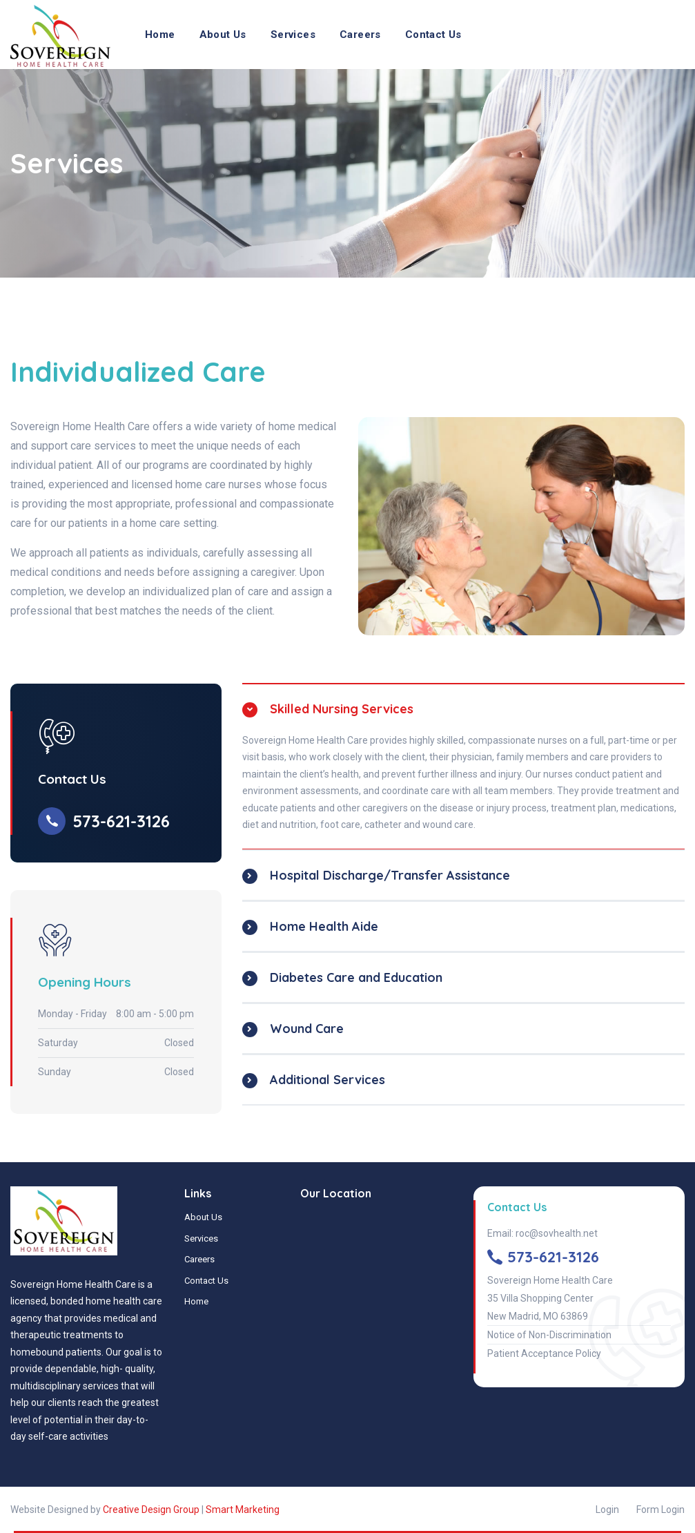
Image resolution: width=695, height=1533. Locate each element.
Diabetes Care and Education (356, 977)
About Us (222, 34)
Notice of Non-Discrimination (549, 1334)
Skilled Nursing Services (341, 709)
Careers (360, 34)
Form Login (660, 1509)
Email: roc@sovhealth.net (542, 1233)
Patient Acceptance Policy (544, 1353)
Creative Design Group (151, 1509)
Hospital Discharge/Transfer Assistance (390, 875)
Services (293, 34)
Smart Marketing (243, 1509)
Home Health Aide (324, 926)
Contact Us (433, 34)
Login (607, 1509)
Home (160, 34)
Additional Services (327, 1080)
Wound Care (307, 1029)
